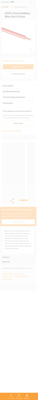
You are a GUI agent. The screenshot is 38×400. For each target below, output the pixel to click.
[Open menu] (11, 396)
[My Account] (27, 396)
